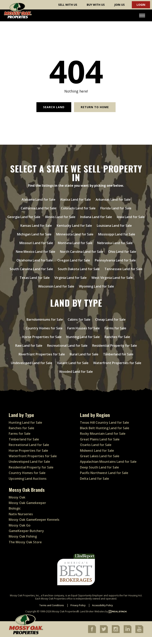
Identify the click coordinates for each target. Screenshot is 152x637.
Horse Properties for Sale (42, 337)
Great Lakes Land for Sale (99, 456)
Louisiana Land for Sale (114, 225)
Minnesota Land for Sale (74, 234)
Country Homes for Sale (44, 328)
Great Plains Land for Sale (100, 439)
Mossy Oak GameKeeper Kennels (34, 519)
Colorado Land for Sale (78, 208)
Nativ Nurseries (21, 514)
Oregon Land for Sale (73, 260)
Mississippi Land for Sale (116, 234)
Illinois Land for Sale (60, 217)
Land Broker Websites (92, 611)
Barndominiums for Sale (45, 319)
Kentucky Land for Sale (74, 225)
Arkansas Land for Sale (113, 199)
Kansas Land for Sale (36, 225)
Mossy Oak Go (19, 525)
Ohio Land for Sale (122, 251)
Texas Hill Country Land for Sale (104, 422)
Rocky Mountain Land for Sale (102, 433)
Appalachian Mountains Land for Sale (108, 461)
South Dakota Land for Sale (79, 269)
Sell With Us (67, 5)
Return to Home (95, 107)
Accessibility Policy (102, 605)
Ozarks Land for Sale (95, 445)
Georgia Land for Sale (23, 217)
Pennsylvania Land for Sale (115, 260)
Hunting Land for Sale (83, 337)
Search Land (54, 107)
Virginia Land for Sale (70, 277)
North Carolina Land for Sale (81, 251)
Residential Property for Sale (114, 345)
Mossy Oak (17, 497)
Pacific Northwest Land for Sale (104, 473)
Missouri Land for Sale (36, 243)
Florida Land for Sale (115, 208)
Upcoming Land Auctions (28, 478)
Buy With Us (96, 5)
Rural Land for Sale (84, 354)
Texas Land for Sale (35, 277)
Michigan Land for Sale (34, 234)
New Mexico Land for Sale (35, 251)
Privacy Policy (78, 605)
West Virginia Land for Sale (112, 277)
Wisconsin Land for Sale (56, 286)
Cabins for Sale (79, 319)
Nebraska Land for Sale (115, 243)
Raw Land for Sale (28, 345)
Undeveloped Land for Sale (31, 363)
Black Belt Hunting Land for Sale (104, 428)
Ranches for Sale (117, 337)
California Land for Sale (38, 208)
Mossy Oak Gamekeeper (27, 503)
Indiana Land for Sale (96, 217)
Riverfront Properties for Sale (42, 354)
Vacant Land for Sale (72, 363)
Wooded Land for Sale (76, 371)
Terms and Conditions (51, 605)
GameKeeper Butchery (26, 531)
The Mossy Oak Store (25, 542)
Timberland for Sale (118, 354)
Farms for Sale (115, 328)
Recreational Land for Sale (67, 345)
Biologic (15, 508)
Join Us (119, 5)
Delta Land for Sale (94, 478)
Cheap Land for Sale (110, 319)
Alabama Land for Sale (38, 199)
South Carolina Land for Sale (31, 269)
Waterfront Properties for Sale (117, 363)
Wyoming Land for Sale (96, 286)
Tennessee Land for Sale (123, 269)
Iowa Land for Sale (131, 217)
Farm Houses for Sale (83, 328)
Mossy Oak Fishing (23, 536)
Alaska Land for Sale (75, 199)
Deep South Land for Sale (99, 467)
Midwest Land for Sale (97, 450)
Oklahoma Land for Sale (34, 260)
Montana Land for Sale (75, 243)
